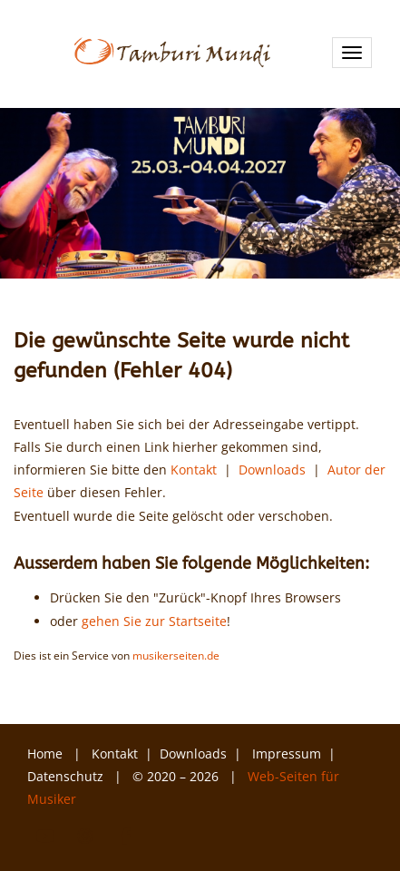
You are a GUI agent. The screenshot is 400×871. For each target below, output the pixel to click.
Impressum (287, 753)
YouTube (45, 836)
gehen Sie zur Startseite (154, 621)
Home (45, 753)
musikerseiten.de (176, 655)
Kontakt (194, 469)
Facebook (125, 836)
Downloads (272, 469)
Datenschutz (67, 776)
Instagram (85, 836)
